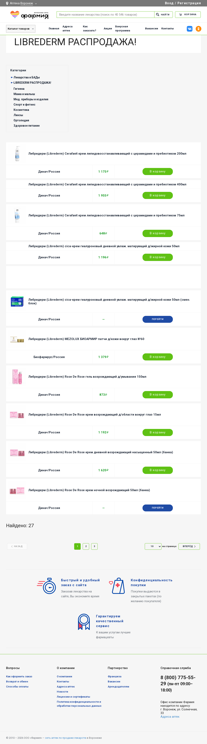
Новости (62, 691)
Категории (18, 70)
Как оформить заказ (19, 676)
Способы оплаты (17, 686)
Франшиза (114, 676)
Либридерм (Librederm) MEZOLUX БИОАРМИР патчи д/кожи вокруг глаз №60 (86, 339)
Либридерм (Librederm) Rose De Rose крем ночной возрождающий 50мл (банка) (89, 490)
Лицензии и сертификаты (73, 696)
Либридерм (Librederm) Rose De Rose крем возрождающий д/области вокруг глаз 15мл (94, 414)
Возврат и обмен (17, 681)
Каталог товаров (19, 28)
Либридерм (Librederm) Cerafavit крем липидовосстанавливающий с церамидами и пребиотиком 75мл (106, 215)
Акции (108, 28)
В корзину (158, 171)
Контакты (167, 28)
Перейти (158, 319)
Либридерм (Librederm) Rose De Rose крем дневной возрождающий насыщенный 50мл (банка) (100, 452)
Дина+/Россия (49, 171)
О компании (64, 676)
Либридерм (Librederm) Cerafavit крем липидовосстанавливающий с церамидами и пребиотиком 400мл (107, 184)
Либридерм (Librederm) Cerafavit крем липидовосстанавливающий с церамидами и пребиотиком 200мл (107, 153)
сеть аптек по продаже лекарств (65, 737)
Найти (163, 14)
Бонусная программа (122, 28)
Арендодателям (118, 686)
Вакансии (151, 28)
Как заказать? (89, 28)
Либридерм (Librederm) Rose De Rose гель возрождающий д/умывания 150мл (87, 376)
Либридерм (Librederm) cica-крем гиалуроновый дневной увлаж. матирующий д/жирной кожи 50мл (104, 246)
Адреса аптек (67, 28)
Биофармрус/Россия (49, 357)
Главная (54, 28)
